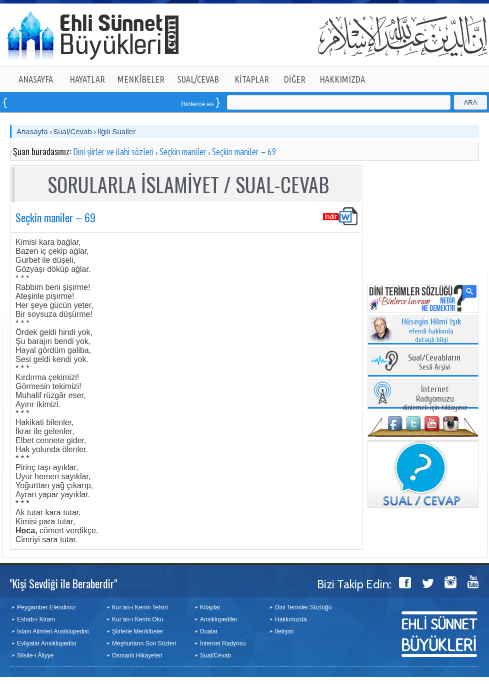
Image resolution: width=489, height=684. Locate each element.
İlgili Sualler (116, 131)
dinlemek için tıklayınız (435, 399)
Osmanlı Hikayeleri (137, 655)
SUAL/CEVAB (198, 79)
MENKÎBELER (141, 79)
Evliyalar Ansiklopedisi (46, 643)
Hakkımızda (290, 619)
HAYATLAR (87, 79)
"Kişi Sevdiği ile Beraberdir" (63, 583)
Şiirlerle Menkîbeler (138, 631)
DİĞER (295, 79)
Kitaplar (210, 607)
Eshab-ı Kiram (36, 619)
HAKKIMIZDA (342, 79)
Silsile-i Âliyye (35, 655)
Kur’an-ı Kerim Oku (137, 619)
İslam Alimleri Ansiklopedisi (52, 631)
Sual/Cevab (72, 131)
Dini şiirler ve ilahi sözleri (113, 152)
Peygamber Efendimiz (46, 607)
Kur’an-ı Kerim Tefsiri (140, 607)
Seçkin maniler (183, 152)
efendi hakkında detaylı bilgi (432, 331)
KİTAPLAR (251, 79)
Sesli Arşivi (434, 363)
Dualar (209, 631)
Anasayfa (32, 131)
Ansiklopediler (219, 619)
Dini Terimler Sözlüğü (303, 607)
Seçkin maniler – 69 (244, 152)
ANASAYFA (35, 79)
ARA (471, 102)
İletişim (284, 631)
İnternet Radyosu (223, 643)
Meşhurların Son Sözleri (144, 643)
